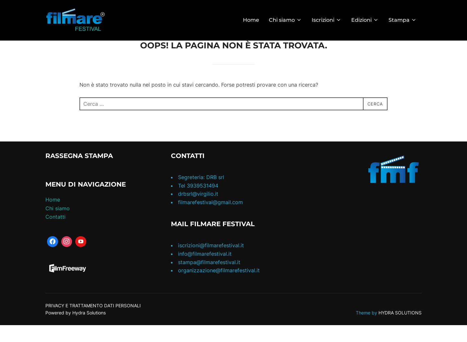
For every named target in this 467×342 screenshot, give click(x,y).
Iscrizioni (326, 20)
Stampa (403, 20)
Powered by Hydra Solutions (75, 329)
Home (251, 20)
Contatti (55, 233)
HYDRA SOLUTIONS (400, 329)
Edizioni (365, 20)
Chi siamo (285, 20)
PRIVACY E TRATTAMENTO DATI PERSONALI (93, 322)
